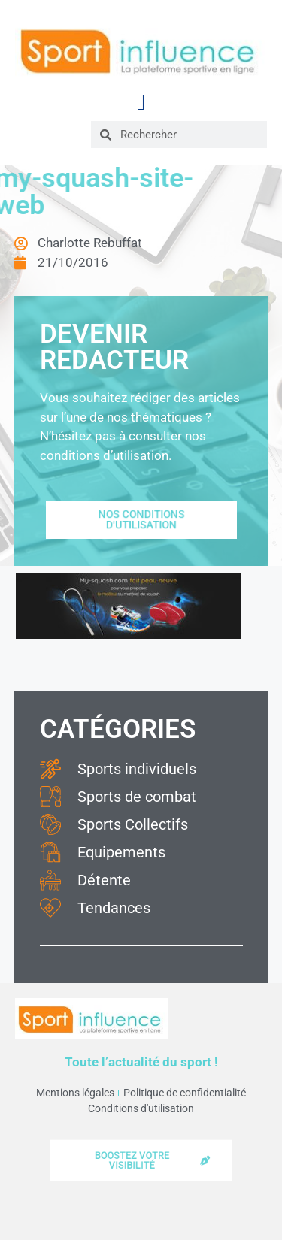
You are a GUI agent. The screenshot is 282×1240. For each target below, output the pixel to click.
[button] (141, 102)
